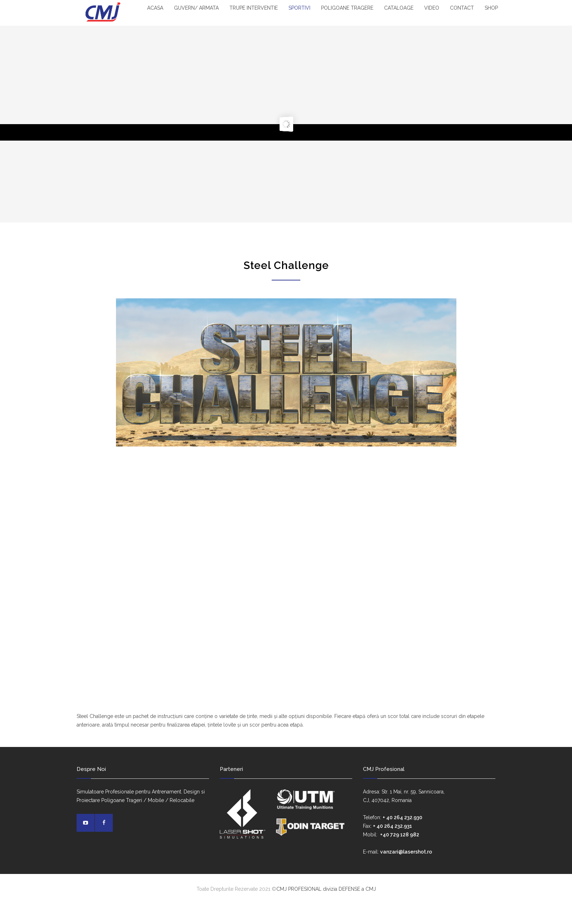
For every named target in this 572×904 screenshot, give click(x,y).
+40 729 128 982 (399, 834)
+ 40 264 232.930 (402, 817)
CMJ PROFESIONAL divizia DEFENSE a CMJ (326, 889)
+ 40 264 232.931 (392, 826)
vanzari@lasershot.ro (406, 852)
